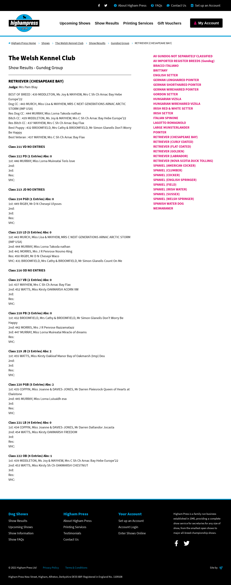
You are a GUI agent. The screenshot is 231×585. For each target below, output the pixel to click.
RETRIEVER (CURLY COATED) (173, 142)
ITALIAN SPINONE (165, 118)
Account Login (128, 527)
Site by (216, 567)
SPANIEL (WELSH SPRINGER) (173, 199)
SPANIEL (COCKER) (166, 175)
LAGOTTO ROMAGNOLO (169, 123)
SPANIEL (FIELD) (164, 184)
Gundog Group (120, 43)
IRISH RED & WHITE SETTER (173, 108)
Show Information (21, 533)
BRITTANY (160, 70)
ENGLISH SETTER (165, 75)
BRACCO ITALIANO (166, 65)
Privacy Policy (51, 567)
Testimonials (72, 533)
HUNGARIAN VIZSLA (167, 99)
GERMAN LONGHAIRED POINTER (176, 80)
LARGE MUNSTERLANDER (171, 127)
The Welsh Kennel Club (69, 43)
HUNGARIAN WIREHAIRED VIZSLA (176, 104)
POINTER (159, 132)
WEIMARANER (163, 208)
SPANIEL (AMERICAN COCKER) (174, 165)
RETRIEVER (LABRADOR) (170, 156)
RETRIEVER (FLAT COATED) (172, 146)
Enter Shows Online (132, 533)
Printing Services (138, 23)
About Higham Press (77, 521)
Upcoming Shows (75, 23)
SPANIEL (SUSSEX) (166, 194)
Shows (45, 43)
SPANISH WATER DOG (168, 203)
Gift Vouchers (170, 23)
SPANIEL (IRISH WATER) (170, 189)
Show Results (107, 23)
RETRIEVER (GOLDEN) (168, 151)
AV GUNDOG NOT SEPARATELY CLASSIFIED (182, 56)
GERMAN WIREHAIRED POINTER (176, 89)
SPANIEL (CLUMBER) (167, 170)
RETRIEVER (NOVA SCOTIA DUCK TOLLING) (183, 161)
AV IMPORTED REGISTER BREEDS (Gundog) (183, 61)
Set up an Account (131, 521)
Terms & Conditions (76, 567)
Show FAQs (16, 539)
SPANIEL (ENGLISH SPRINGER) (175, 180)
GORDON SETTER (165, 94)
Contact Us (71, 539)
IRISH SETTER (163, 113)
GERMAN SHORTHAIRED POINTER (177, 84)
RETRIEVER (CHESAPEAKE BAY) (175, 137)
